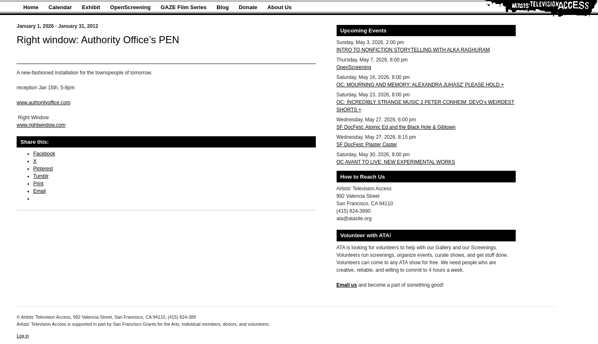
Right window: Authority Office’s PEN (98, 39)
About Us (279, 7)
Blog (223, 7)
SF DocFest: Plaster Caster (367, 144)
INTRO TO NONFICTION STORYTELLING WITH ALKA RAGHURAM (413, 50)
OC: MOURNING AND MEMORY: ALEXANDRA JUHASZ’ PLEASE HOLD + (420, 85)
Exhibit (91, 7)
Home (31, 7)
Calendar (60, 7)
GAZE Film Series (184, 7)
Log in (23, 335)
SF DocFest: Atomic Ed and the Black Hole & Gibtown (396, 127)
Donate (248, 7)
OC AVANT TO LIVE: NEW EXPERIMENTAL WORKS (396, 162)
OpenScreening (130, 7)
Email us (347, 285)
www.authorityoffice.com (43, 103)
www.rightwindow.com (41, 125)
